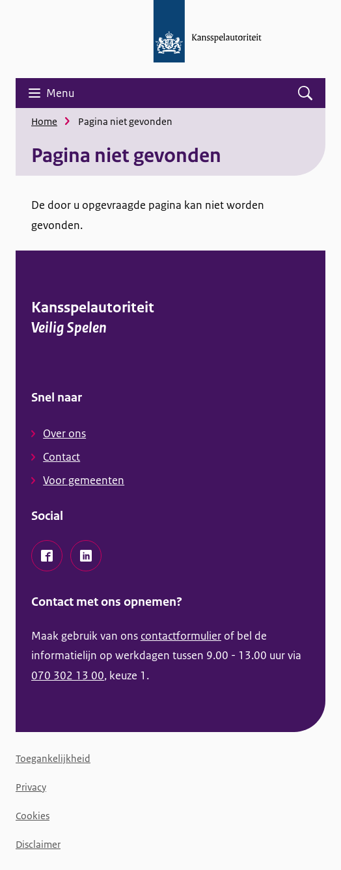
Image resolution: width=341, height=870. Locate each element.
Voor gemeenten (83, 480)
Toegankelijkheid (53, 758)
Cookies (32, 815)
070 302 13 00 (67, 675)
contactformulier (181, 636)
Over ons (64, 433)
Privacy (31, 787)
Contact (61, 457)
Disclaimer (38, 844)
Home (44, 121)
